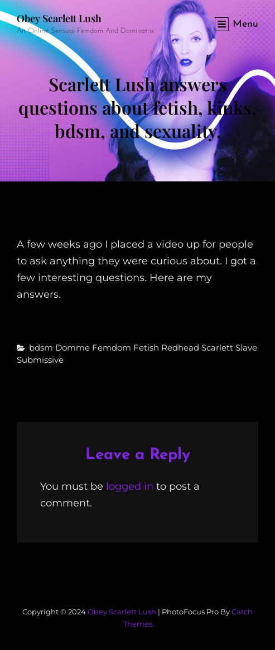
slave (246, 347)
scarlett (217, 347)
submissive (40, 359)
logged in (129, 486)
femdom (111, 347)
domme (72, 347)
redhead (180, 347)
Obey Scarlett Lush (59, 18)
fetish (146, 347)
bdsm (41, 347)
